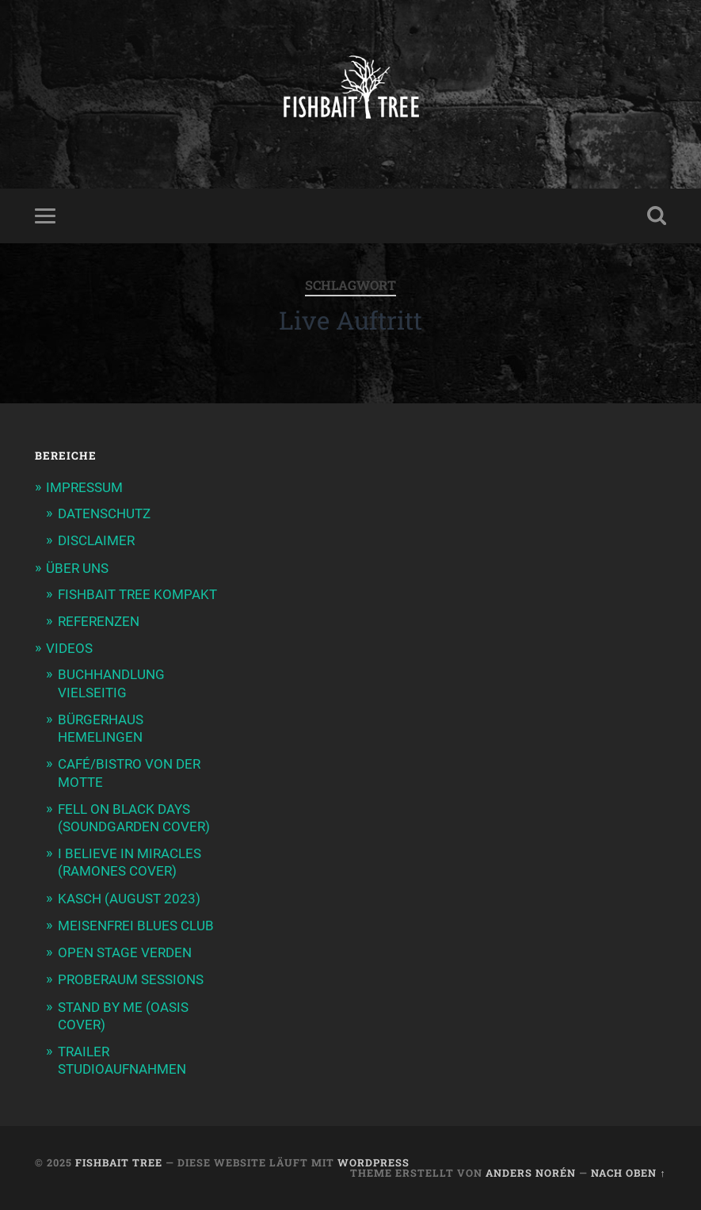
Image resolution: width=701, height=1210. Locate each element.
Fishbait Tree (118, 1162)
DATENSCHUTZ (104, 513)
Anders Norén (531, 1172)
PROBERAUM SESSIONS (131, 979)
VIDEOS (69, 648)
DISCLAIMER (96, 540)
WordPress (373, 1162)
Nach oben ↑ (628, 1172)
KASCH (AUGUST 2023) (129, 899)
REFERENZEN (98, 621)
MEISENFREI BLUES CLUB (136, 925)
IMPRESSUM (84, 487)
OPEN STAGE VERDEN (125, 952)
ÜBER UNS (77, 568)
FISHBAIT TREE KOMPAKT (137, 594)
